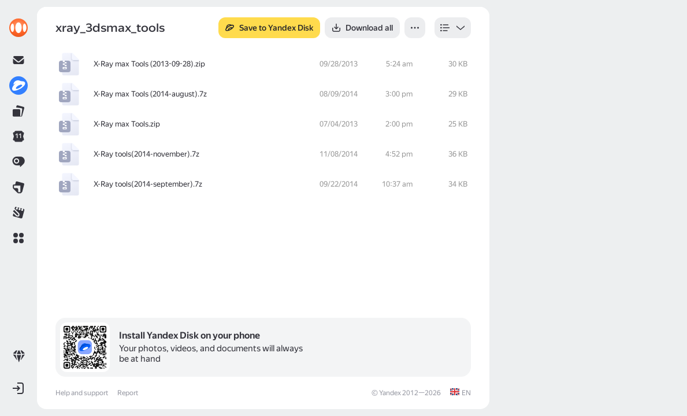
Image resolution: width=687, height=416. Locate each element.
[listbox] (453, 27)
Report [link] (127, 393)
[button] (18, 238)
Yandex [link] (390, 393)
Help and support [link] (81, 393)
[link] (18, 27)
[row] (263, 64)
